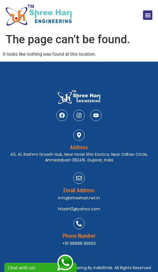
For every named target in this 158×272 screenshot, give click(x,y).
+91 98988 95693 (79, 243)
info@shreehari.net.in (79, 198)
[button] (147, 15)
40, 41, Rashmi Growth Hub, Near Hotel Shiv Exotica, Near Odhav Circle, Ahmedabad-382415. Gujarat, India (79, 157)
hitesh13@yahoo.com (79, 209)
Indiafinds (102, 268)
